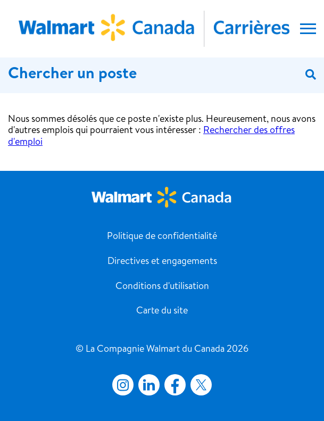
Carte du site (162, 311)
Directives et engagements (162, 262)
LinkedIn (148, 384)
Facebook (172, 384)
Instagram (122, 384)
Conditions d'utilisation (162, 287)
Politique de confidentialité (162, 237)
